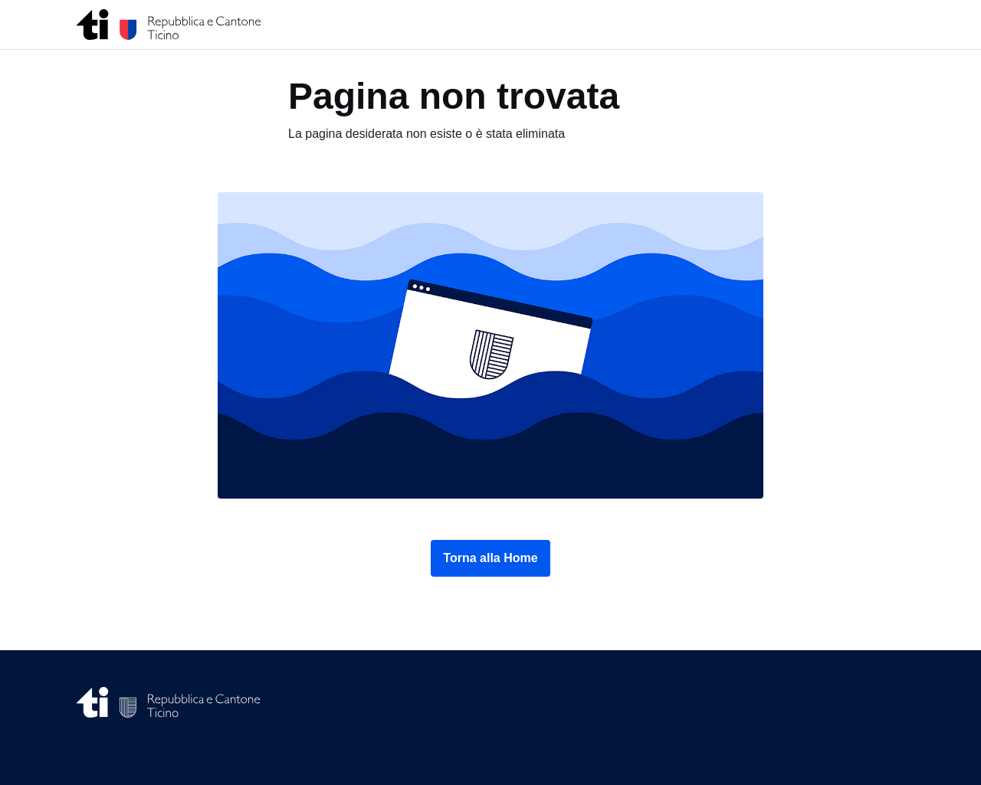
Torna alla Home (490, 557)
